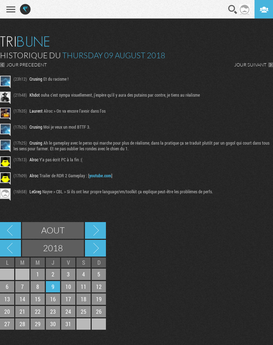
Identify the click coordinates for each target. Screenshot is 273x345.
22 (38, 311)
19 (99, 299)
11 (83, 286)
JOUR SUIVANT (250, 65)
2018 (53, 248)
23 (53, 311)
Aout (53, 230)
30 (53, 324)
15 (38, 299)
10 (68, 286)
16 (53, 299)
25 (83, 311)
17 (68, 299)
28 (22, 324)
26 (99, 311)
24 (68, 311)
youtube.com (100, 175)
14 (22, 299)
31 (68, 324)
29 (38, 324)
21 (22, 311)
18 (83, 299)
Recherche (233, 9)
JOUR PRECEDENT (26, 65)
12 (99, 286)
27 (7, 324)
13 (7, 299)
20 (7, 311)
